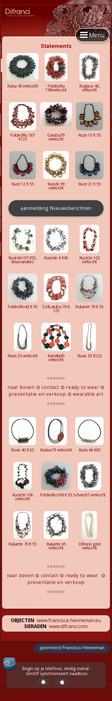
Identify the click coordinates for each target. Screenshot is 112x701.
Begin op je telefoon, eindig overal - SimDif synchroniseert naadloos (56, 671)
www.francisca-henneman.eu (69, 620)
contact (50, 387)
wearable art (88, 394)
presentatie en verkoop (37, 394)
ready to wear (82, 387)
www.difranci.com (68, 626)
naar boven (21, 387)
